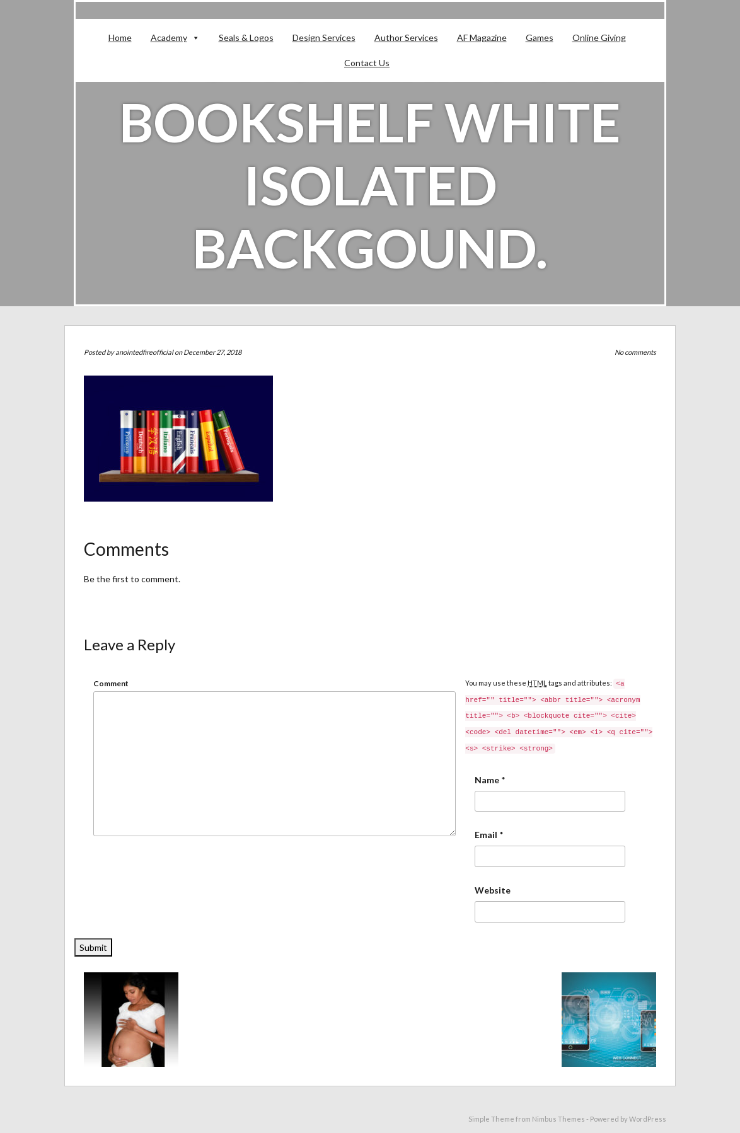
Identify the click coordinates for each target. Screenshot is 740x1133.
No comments (635, 352)
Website (493, 890)
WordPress (647, 1119)
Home (120, 37)
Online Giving (599, 37)
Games (539, 37)
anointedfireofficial (144, 352)
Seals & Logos (246, 37)
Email (486, 834)
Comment (111, 683)
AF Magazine (482, 37)
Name (487, 779)
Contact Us (367, 62)
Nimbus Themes (558, 1119)
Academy (169, 37)
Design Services (324, 37)
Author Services (406, 37)
